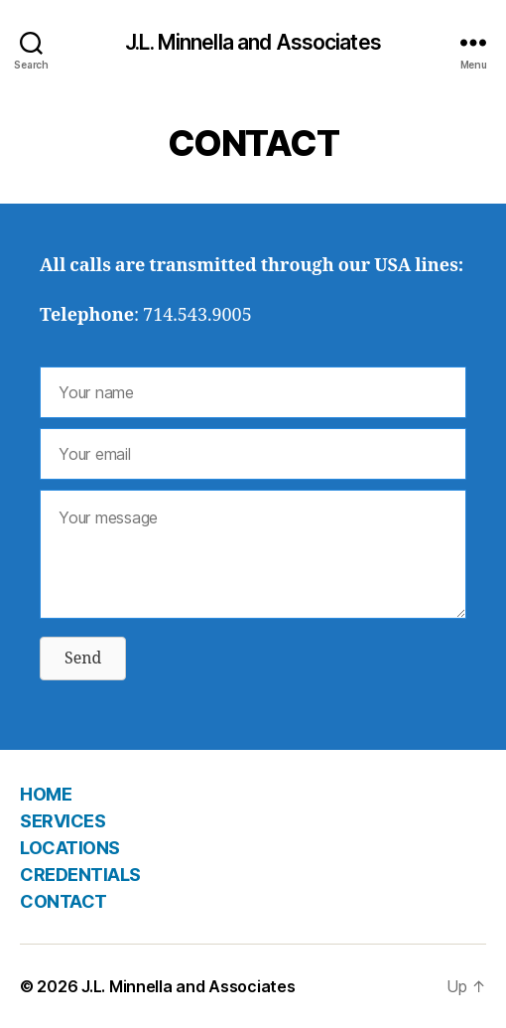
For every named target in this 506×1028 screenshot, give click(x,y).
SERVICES (62, 820)
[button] (83, 658)
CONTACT (63, 901)
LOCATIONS (70, 847)
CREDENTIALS (80, 874)
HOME (45, 794)
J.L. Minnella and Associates (253, 42)
